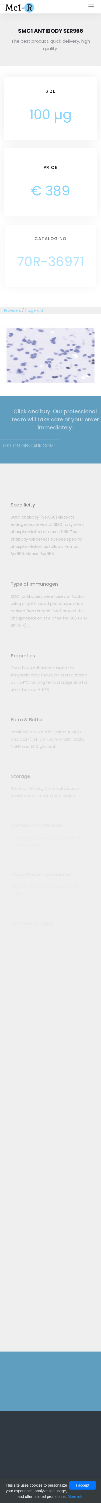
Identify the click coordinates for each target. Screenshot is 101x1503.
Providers (12, 310)
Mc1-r (20, 7)
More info (75, 1496)
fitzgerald (34, 310)
